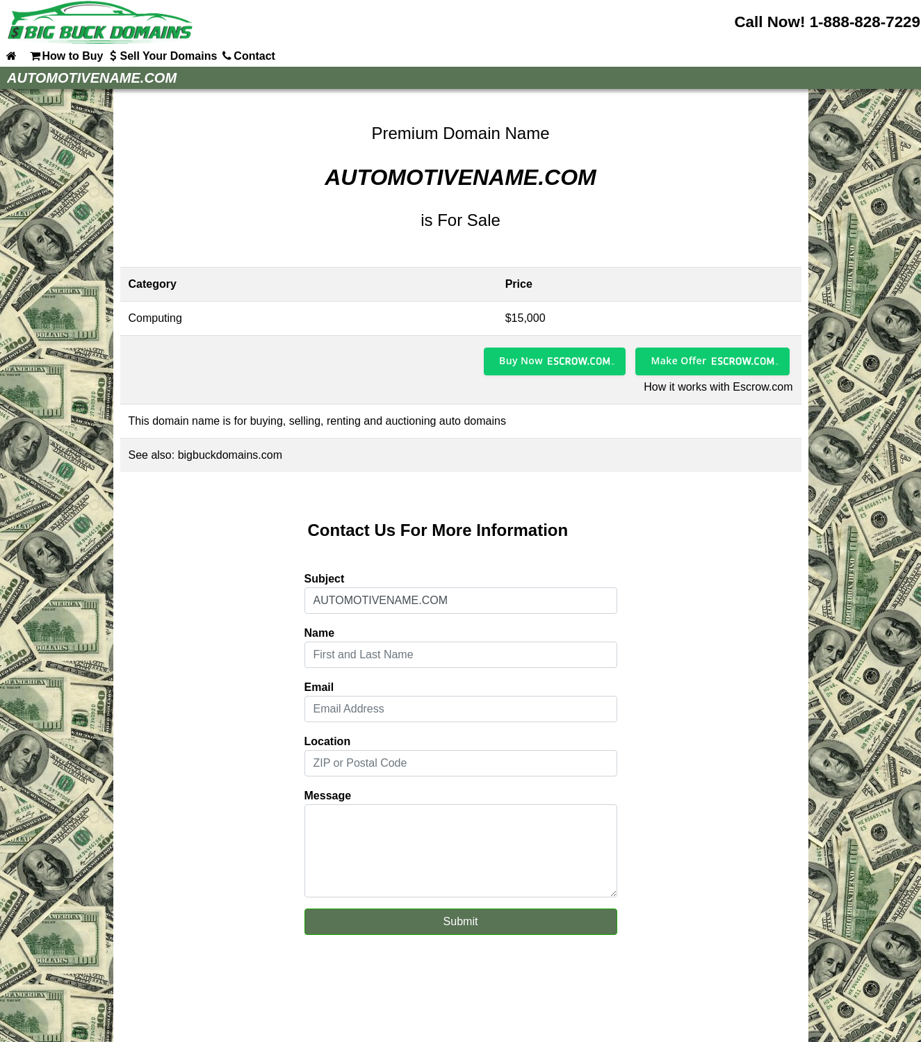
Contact (247, 55)
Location (327, 741)
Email (319, 687)
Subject (324, 579)
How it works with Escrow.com (718, 387)
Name (319, 633)
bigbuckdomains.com (230, 455)
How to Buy (65, 55)
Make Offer (678, 360)
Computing (155, 318)
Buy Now (521, 360)
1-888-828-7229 (865, 22)
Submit (460, 921)
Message (328, 795)
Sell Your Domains (161, 55)
